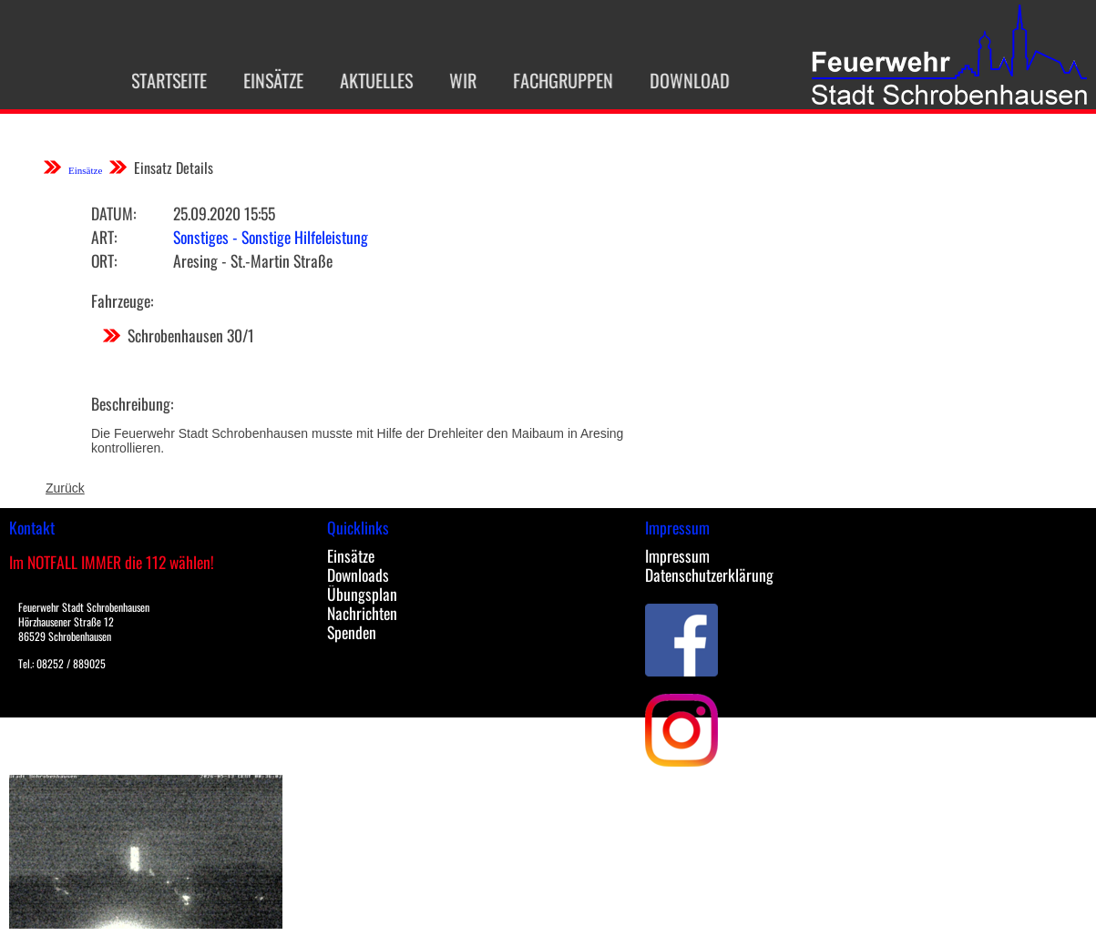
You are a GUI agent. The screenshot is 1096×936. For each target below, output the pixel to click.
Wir (452, 80)
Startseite (158, 80)
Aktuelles (365, 80)
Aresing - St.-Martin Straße (253, 260)
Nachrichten (362, 613)
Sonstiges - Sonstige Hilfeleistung (270, 237)
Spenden (351, 632)
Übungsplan (362, 593)
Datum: (113, 213)
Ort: (104, 260)
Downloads (358, 574)
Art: (104, 237)
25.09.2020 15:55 (224, 213)
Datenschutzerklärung (709, 574)
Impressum (677, 555)
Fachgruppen (552, 80)
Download (679, 80)
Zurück (65, 488)
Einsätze (262, 80)
